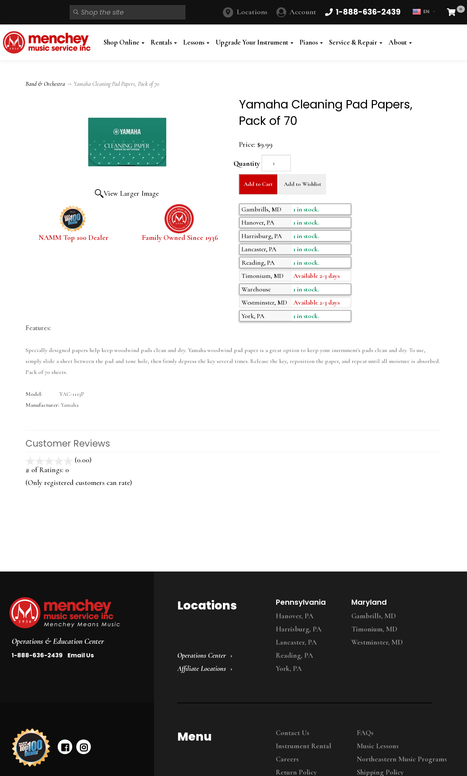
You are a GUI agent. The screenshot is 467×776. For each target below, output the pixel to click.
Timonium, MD (374, 629)
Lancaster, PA (296, 642)
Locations (252, 11)
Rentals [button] (164, 42)
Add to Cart (258, 184)
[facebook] (65, 746)
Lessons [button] (196, 42)
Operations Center (201, 655)
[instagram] (83, 746)
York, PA (289, 668)
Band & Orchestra (45, 84)
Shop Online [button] (124, 42)
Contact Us (292, 733)
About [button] (400, 42)
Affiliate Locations (201, 668)
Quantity (247, 163)
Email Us (80, 655)
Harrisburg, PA (298, 629)
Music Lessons (378, 746)
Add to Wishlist (302, 184)
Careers (287, 759)
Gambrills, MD (373, 616)
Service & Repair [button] (355, 42)
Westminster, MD (377, 642)
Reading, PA (294, 655)
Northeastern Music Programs (402, 759)
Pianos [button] (311, 42)
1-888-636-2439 (37, 655)
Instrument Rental (303, 746)
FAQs (365, 733)
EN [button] (423, 11)
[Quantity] (276, 163)
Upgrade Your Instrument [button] (254, 42)
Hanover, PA (294, 616)
